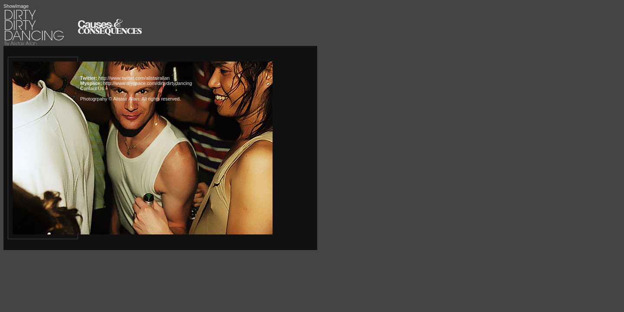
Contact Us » (94, 88)
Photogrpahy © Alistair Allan (109, 98)
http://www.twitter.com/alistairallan (133, 78)
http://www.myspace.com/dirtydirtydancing (147, 83)
